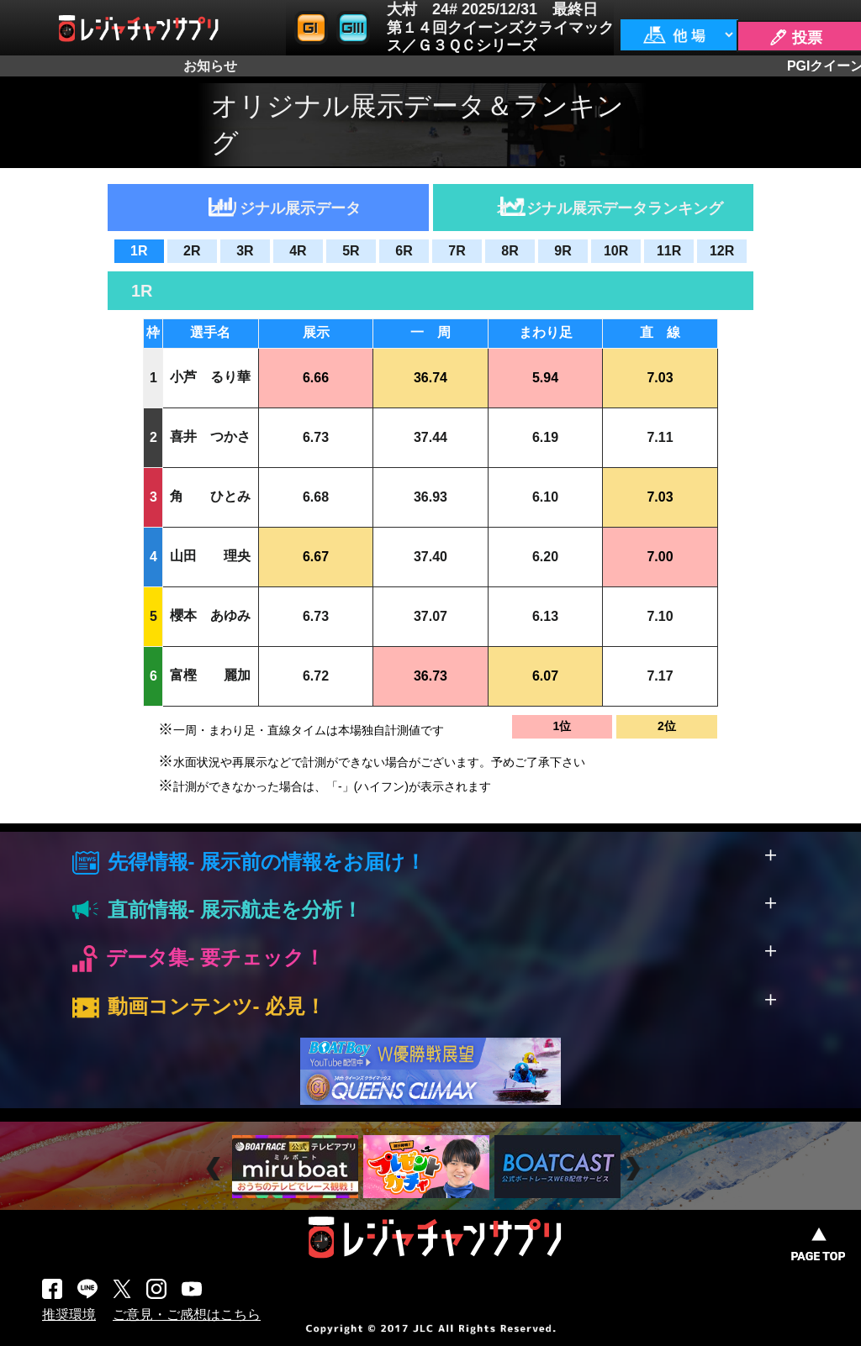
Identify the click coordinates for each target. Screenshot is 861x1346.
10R (616, 251)
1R (138, 251)
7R (456, 251)
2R (191, 251)
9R (562, 251)
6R (403, 251)
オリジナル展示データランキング (609, 208)
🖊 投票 (795, 37)
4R (297, 251)
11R (669, 251)
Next (635, 1169)
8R (509, 251)
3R (244, 251)
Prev (215, 1169)
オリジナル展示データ (285, 208)
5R (350, 251)
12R (722, 251)
